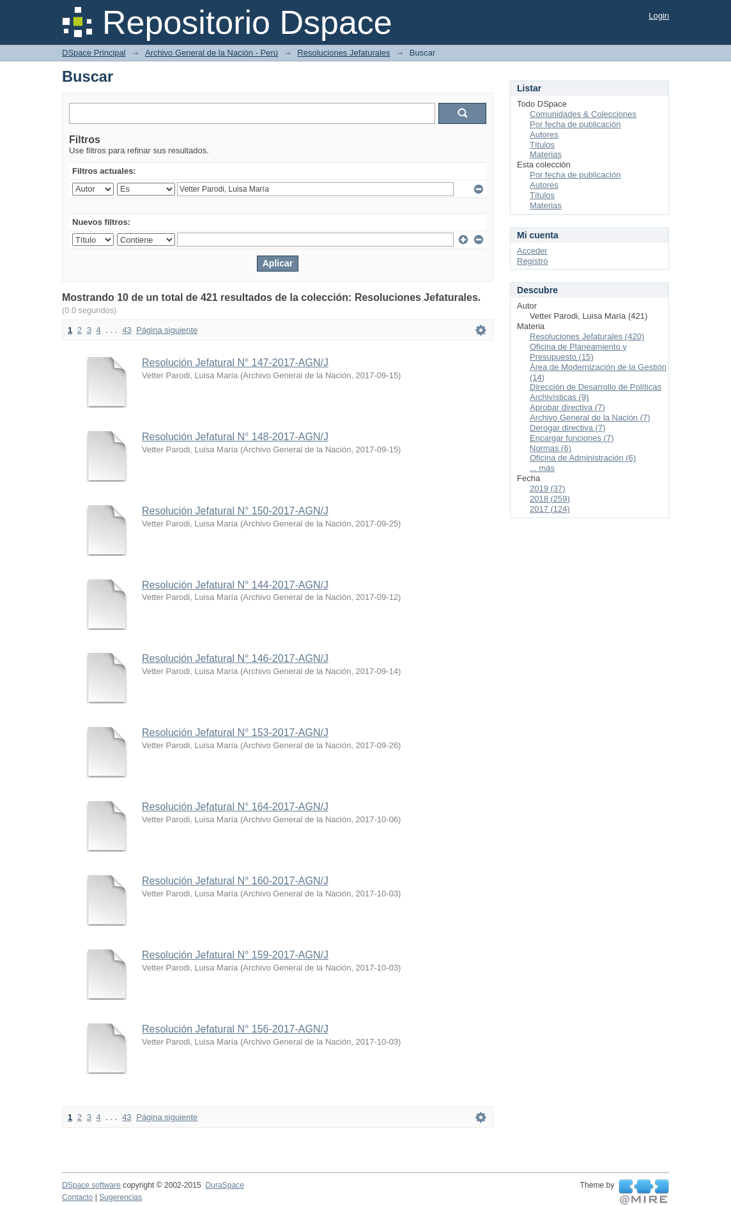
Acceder (532, 251)
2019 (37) (548, 488)
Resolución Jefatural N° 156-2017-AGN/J (235, 1029)
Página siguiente (166, 330)
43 (126, 330)
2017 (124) (550, 509)
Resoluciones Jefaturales (343, 53)
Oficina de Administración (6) (583, 458)
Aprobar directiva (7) (567, 407)
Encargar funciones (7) (572, 438)
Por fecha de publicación (575, 124)
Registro (532, 261)
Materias (546, 154)
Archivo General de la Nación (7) (590, 417)
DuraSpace (224, 1185)
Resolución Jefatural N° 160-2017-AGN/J (235, 880)
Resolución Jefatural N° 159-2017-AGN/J (235, 954)
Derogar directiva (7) (568, 428)
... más (542, 468)
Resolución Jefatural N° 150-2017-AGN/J (235, 510)
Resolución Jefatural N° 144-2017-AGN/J (235, 584)
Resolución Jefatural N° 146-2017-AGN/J (235, 658)
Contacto (77, 1197)
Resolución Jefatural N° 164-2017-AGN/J (235, 806)
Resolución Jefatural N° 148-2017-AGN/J (235, 436)
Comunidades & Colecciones (583, 114)
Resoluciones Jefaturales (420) (587, 336)
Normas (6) (550, 448)
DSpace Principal (94, 53)
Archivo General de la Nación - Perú (211, 53)
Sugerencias (120, 1197)
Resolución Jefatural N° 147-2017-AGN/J (235, 362)
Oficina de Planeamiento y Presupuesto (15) (578, 352)
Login (659, 15)
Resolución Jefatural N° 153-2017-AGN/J (235, 732)
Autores (544, 134)
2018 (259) (550, 498)
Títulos (542, 145)
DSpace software (91, 1185)
